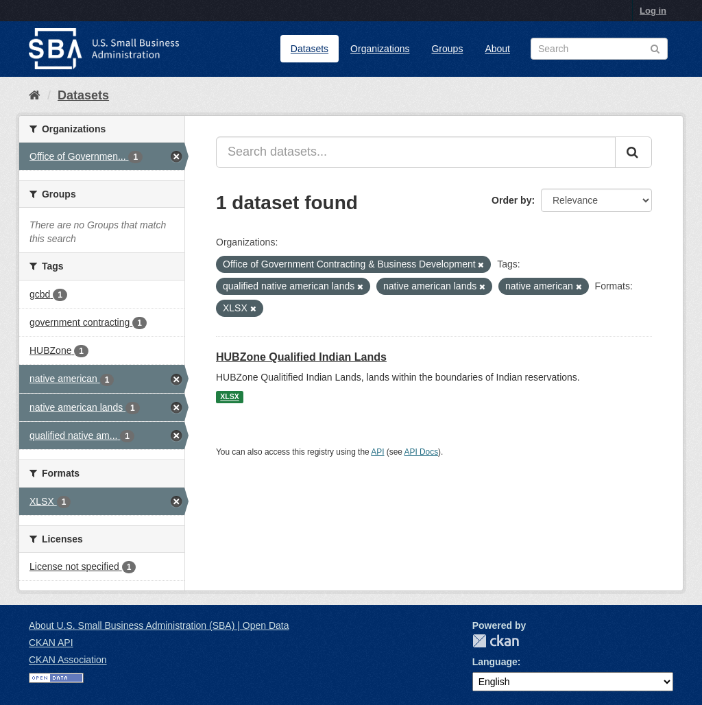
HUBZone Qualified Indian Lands (301, 357)
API (377, 452)
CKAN (495, 641)
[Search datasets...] (416, 152)
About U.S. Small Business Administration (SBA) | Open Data (159, 625)
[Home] (34, 95)
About (497, 48)
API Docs (421, 452)
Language (495, 661)
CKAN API (51, 642)
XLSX (229, 397)
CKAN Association (68, 659)
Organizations (379, 48)
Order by (511, 200)
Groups (447, 48)
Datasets (309, 48)
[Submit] (633, 152)
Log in (653, 10)
